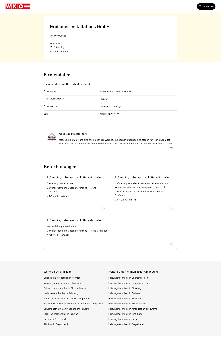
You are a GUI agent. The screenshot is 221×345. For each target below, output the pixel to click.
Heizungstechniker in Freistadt (124, 293)
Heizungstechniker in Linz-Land (125, 314)
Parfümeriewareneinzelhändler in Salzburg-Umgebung (73, 304)
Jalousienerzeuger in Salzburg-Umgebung (67, 298)
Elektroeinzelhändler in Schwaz (61, 314)
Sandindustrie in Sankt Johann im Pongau (66, 309)
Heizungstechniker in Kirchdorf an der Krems (132, 309)
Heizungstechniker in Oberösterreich (128, 278)
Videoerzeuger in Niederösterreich (62, 283)
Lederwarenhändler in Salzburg (61, 293)
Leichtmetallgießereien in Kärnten (62, 278)
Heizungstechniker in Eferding (124, 288)
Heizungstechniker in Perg (122, 319)
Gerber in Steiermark (55, 319)
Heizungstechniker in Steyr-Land (126, 324)
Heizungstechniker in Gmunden (125, 298)
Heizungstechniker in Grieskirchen (127, 304)
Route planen (59, 51)
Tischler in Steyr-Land (56, 324)
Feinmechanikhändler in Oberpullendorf (65, 288)
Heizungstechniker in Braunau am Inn (128, 283)
